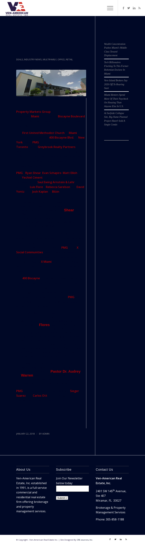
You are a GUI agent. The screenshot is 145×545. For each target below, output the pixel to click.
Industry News (33, 59)
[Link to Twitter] (128, 8)
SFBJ (30, 415)
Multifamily (50, 59)
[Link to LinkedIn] (134, 8)
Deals (19, 59)
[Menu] (108, 8)
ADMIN (45, 433)
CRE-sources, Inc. (85, 539)
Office (61, 59)
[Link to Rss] (139, 8)
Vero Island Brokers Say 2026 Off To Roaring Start (116, 84)
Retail (69, 59)
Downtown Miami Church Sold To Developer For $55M (49, 45)
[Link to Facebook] (123, 8)
